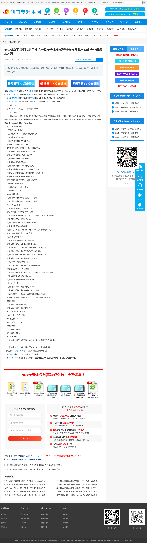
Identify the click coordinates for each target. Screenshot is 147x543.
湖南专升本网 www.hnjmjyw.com (34, 456)
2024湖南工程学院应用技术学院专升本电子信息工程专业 (24, 491)
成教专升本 (44, 518)
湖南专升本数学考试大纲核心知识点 (128, 107)
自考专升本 (44, 514)
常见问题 (124, 22)
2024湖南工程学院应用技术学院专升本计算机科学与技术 (76, 488)
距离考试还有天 (125, 14)
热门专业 (4, 518)
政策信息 (23, 22)
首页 (4, 42)
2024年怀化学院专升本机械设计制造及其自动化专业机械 (24, 495)
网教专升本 (44, 523)
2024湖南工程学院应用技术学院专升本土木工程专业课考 (24, 484)
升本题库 (109, 22)
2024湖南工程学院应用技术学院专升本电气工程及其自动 (76, 491)
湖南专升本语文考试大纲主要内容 (127, 103)
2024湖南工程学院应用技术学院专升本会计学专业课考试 (24, 488)
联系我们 (65, 518)
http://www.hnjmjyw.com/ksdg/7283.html (26, 459)
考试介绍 (4, 514)
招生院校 (66, 22)
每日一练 (23, 527)
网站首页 (8, 22)
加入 (99, 60)
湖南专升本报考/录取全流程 (127, 74)
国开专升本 (44, 527)
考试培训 (95, 22)
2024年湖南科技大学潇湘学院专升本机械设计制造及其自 (24, 481)
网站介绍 (65, 514)
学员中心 (105, 2)
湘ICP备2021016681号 (82, 541)
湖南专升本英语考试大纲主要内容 (127, 111)
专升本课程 (24, 514)
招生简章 (37, 22)
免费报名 (138, 22)
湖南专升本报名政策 (126, 67)
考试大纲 (52, 22)
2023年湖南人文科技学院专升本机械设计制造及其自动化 (76, 495)
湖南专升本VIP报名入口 (127, 61)
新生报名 (4, 527)
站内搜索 (65, 527)
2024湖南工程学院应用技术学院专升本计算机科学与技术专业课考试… (36, 465)
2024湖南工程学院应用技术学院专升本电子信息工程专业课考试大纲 (35, 469)
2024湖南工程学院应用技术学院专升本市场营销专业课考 (76, 484)
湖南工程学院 (13, 91)
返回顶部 (140, 209)
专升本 (30, 91)
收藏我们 (114, 2)
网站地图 (65, 523)
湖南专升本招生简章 (126, 80)
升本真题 (23, 523)
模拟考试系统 (25, 518)
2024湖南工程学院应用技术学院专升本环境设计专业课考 (76, 481)
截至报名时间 (125, 9)
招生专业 (81, 22)
